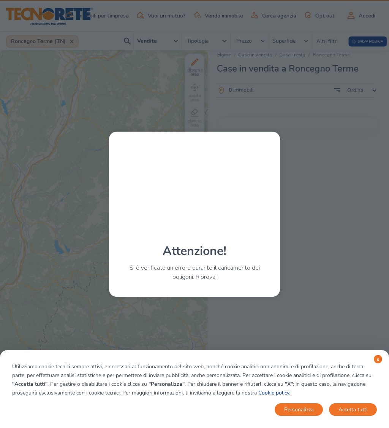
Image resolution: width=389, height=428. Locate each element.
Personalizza (298, 409)
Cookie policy (273, 392)
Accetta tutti (352, 409)
